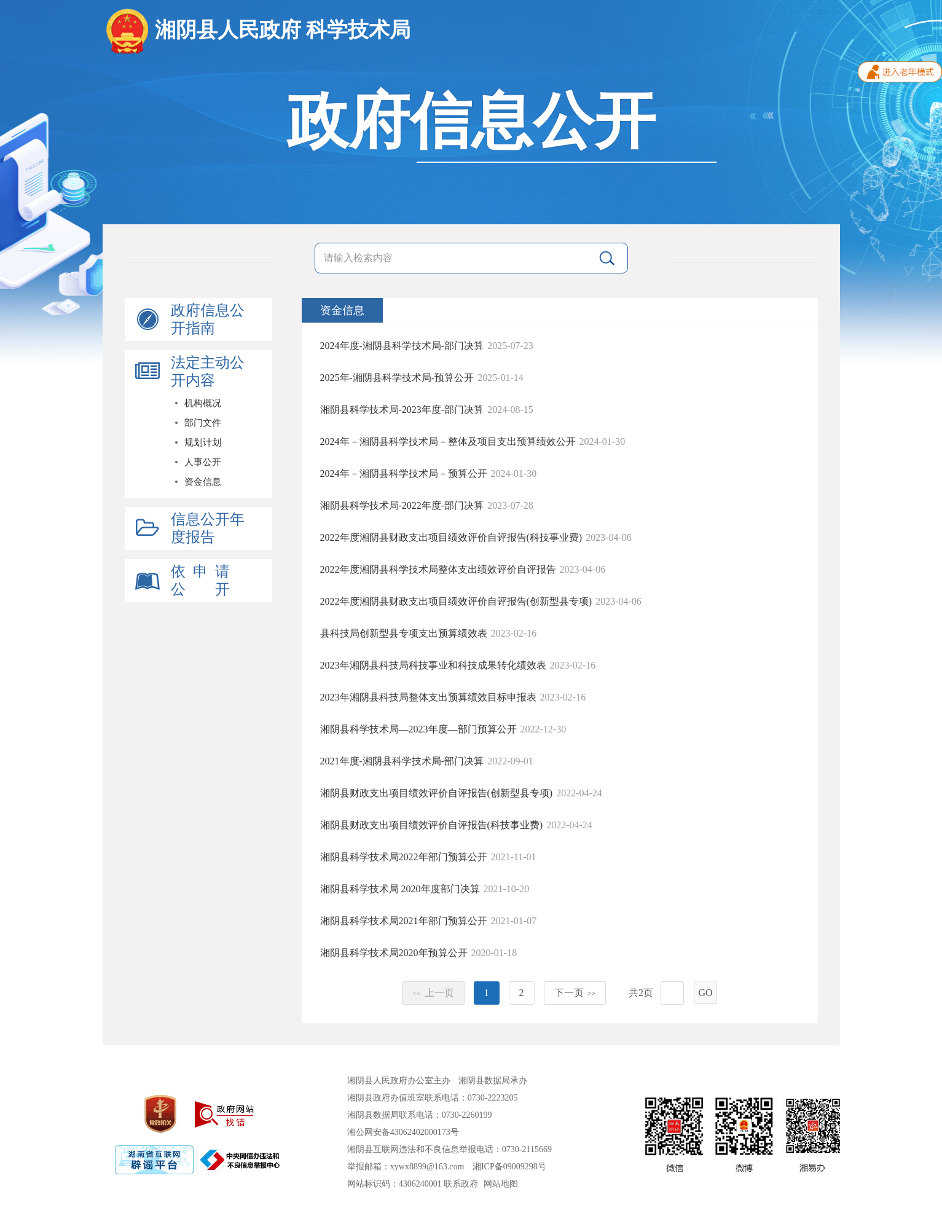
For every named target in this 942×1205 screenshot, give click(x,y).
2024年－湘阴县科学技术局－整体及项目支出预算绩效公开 (448, 441)
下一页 (575, 992)
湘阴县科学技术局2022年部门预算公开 (403, 857)
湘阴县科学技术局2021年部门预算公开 (403, 921)
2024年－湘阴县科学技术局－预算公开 (403, 473)
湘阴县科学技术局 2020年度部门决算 (400, 889)
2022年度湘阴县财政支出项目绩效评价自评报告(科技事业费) (451, 537)
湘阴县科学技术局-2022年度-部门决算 (402, 505)
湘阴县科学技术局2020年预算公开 (394, 953)
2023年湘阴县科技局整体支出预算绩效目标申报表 (428, 697)
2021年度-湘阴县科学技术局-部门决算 (402, 761)
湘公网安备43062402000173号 (403, 1132)
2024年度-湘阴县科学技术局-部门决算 (402, 345)
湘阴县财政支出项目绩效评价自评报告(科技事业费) (431, 825)
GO (705, 992)
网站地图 (501, 1183)
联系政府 (461, 1183)
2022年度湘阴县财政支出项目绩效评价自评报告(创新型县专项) (456, 601)
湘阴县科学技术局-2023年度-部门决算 (402, 409)
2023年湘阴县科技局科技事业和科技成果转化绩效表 (433, 665)
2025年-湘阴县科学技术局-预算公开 (397, 377)
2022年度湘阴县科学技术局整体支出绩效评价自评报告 (438, 569)
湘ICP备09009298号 (509, 1166)
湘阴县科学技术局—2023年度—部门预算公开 (418, 729)
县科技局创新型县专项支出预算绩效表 (403, 633)
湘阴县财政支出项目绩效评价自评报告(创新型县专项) (436, 793)
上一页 (433, 992)
